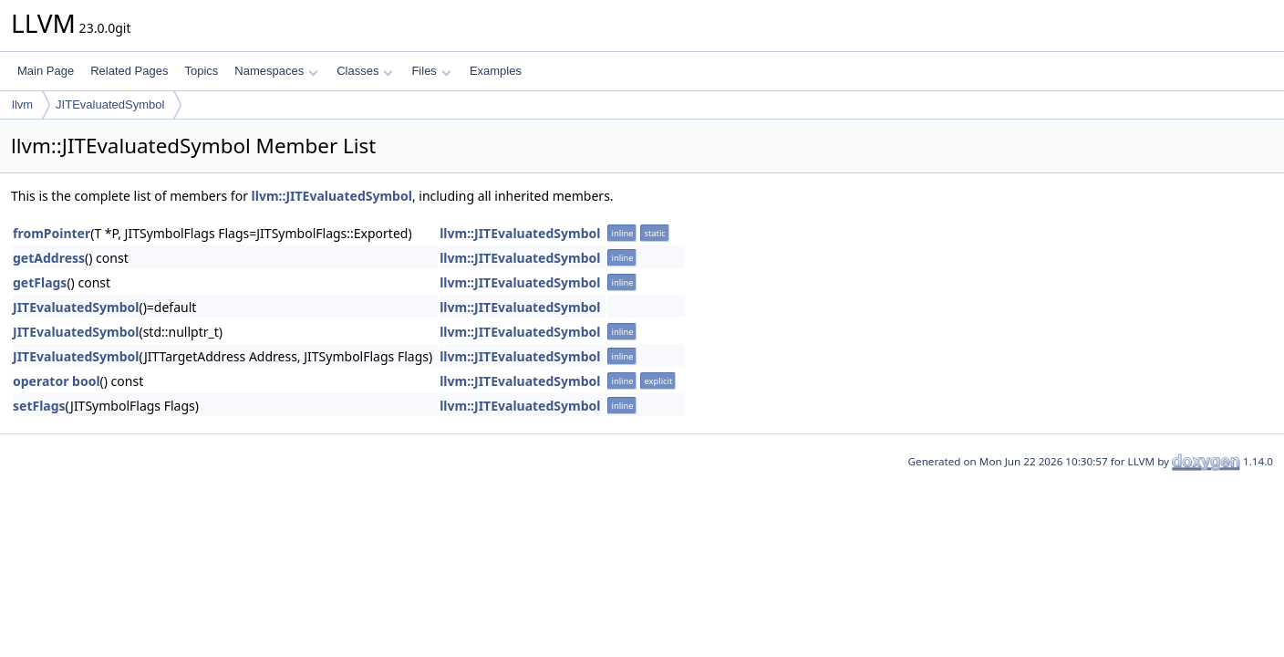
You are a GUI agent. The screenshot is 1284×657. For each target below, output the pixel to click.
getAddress (49, 257)
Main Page (45, 71)
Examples (496, 71)
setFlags (39, 405)
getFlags (40, 282)
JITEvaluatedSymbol (110, 104)
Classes (365, 71)
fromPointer (51, 233)
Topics (201, 71)
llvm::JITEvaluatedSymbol (332, 195)
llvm (22, 104)
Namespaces (275, 71)
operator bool (56, 381)
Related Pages (129, 71)
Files (430, 71)
